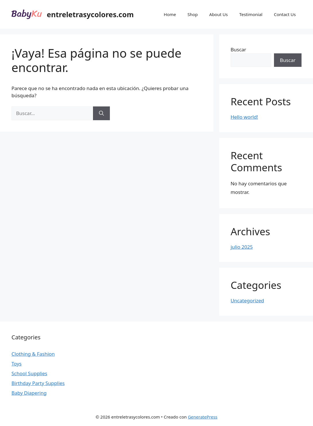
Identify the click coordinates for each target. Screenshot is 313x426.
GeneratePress (202, 417)
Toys (16, 363)
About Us (218, 14)
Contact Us (285, 14)
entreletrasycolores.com (90, 14)
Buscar (238, 49)
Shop (192, 14)
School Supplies (29, 373)
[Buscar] (101, 113)
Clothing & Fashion (33, 354)
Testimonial (251, 14)
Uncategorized (247, 300)
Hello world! (244, 117)
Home (170, 14)
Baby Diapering (29, 393)
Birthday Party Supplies (38, 383)
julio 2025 (242, 247)
